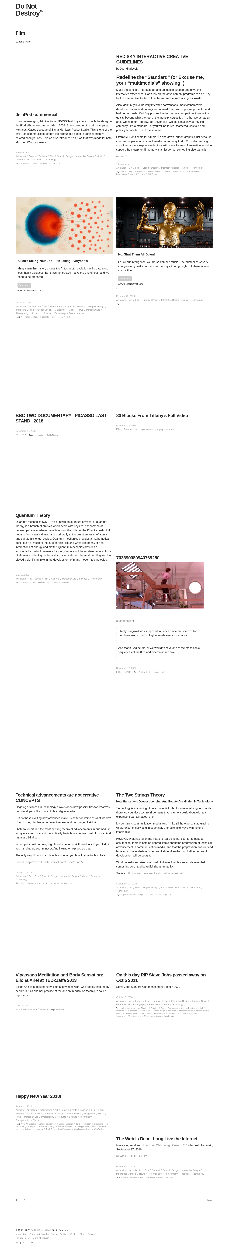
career (27, 317)
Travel (36, 1120)
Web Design (152, 174)
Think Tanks (193, 1013)
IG (24, 1242)
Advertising (25, 163)
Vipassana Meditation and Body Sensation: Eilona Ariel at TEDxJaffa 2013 (59, 977)
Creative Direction (188, 1008)
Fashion (43, 156)
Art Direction (143, 1008)
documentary (39, 435)
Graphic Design (65, 156)
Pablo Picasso (52, 435)
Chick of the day (145, 672)
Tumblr (127, 672)
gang (161, 430)
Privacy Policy (23, 1238)
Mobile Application (130, 1013)
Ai (21, 317)
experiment (25, 582)
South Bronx (170, 430)
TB (32, 1242)
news (149, 1013)
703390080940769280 (137, 557)
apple (34, 163)
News (80, 309)
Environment (132, 1011)
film (33, 582)
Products (37, 159)
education (120, 1011)
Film (52, 156)
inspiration (172, 1011)
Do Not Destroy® (39, 1230)
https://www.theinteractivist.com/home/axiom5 (54, 862)
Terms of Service (40, 1238)
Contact (91, 1234)
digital (131, 172)
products (56, 163)
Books (53, 306)
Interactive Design (85, 156)
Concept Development (169, 1008)
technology (65, 582)
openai (60, 317)
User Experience (193, 172)
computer (45, 317)
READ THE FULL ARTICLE (133, 1156)
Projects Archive (59, 1234)
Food (101, 1110)
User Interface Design (124, 174)
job (53, 317)
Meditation (60, 1010)
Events (32, 156)
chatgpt (36, 317)
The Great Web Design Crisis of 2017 (166, 1145)
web (143, 174)
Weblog (73, 1234)
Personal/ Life (23, 159)
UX (137, 174)
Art (130, 167)
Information (21, 1234)
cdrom (124, 172)
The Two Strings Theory (140, 795)
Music (100, 156)
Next (210, 1200)
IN (17, 1242)
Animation (21, 156)
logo (118, 1013)
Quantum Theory (33, 515)
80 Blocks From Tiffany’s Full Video (152, 415)
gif (163, 672)
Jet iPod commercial (36, 114)
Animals (20, 1110)
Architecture (35, 306)
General (81, 306)
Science (47, 313)
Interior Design (44, 309)
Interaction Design (186, 1011)
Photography (22, 313)
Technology (50, 159)
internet (167, 172)
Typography (120, 1016)
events (142, 1011)
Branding (154, 1008)
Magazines (60, 309)
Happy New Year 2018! (38, 1096)
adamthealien (124, 620)
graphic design (159, 1011)
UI (183, 172)
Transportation (76, 313)
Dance (156, 672)
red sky (176, 172)
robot (68, 317)
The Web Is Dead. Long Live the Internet (156, 1138)
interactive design (154, 172)
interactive (141, 172)
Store (82, 1234)
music (142, 1013)
